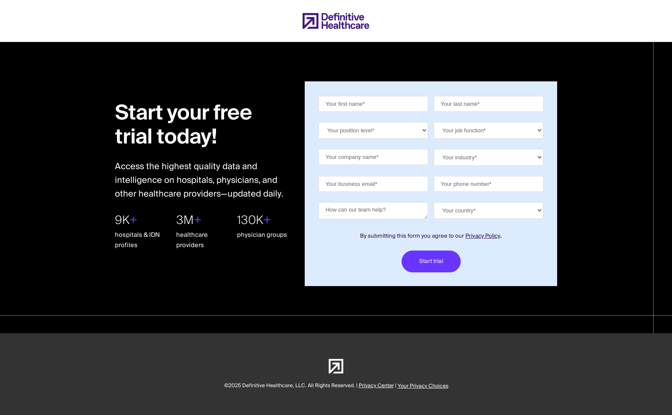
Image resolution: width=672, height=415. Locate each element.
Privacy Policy (482, 236)
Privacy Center (376, 385)
